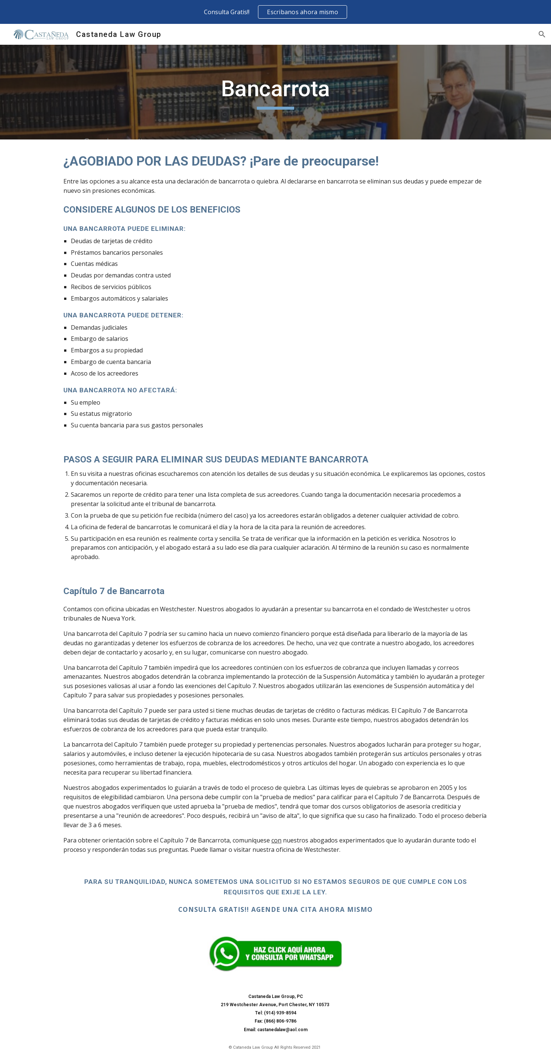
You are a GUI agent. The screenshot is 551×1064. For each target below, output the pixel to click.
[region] (275, 12)
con (276, 840)
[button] (542, 34)
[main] (275, 92)
